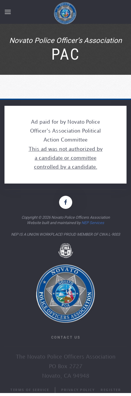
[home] (68, 12)
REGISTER (111, 392)
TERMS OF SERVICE (29, 392)
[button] (8, 13)
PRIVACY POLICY (78, 392)
